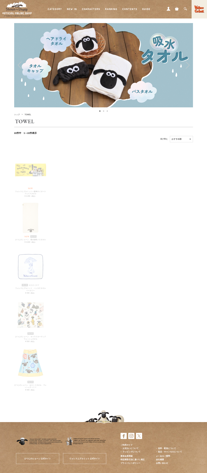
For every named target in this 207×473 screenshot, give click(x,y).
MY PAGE (168, 9)
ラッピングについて (132, 452)
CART (177, 9)
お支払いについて (131, 448)
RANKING (111, 9)
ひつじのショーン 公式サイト (37, 458)
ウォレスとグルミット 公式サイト (84, 458)
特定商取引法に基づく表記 (133, 459)
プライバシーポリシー (131, 463)
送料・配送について (167, 448)
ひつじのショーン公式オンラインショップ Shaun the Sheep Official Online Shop (17, 9)
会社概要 (160, 459)
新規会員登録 (127, 456)
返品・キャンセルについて (170, 452)
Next (187, 65)
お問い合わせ (162, 463)
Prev (19, 65)
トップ (17, 115)
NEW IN (72, 9)
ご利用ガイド (127, 445)
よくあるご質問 (163, 456)
